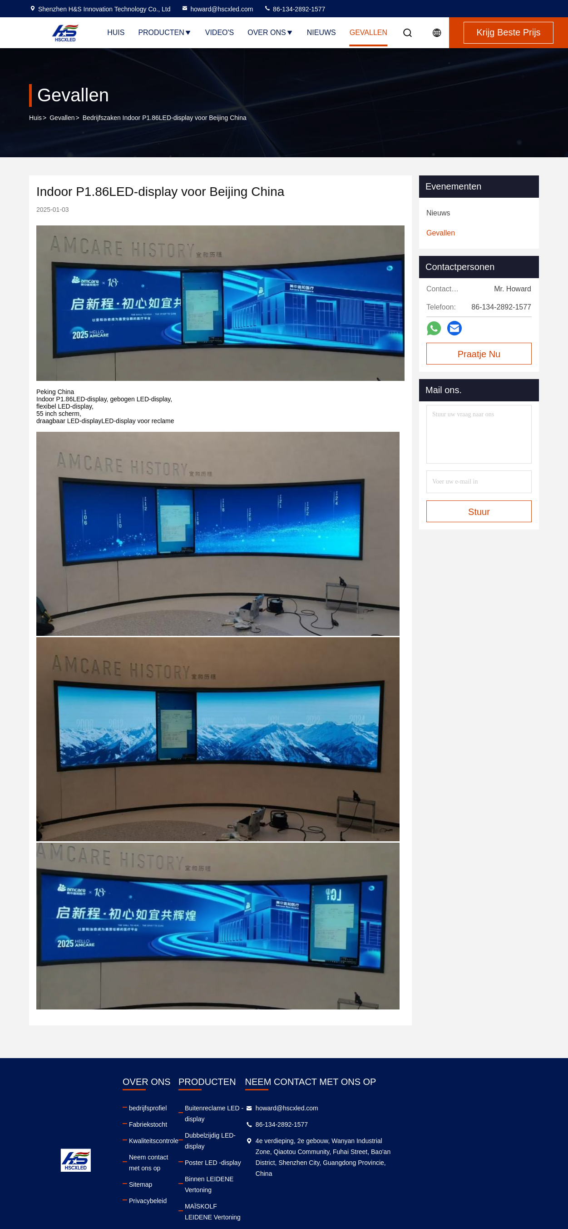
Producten (164, 32)
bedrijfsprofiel (177, 1108)
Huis (115, 32)
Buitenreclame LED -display (306, 1108)
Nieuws (321, 32)
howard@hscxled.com (217, 9)
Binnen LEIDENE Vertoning (305, 1157)
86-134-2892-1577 (294, 9)
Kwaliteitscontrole (183, 1140)
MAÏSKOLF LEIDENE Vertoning (311, 1173)
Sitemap (170, 1173)
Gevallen (368, 32)
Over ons (270, 32)
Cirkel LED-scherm (293, 1190)
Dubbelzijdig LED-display (302, 1124)
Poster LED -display (295, 1140)
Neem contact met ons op (194, 1157)
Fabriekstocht (177, 1124)
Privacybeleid (177, 1190)
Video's (219, 32)
